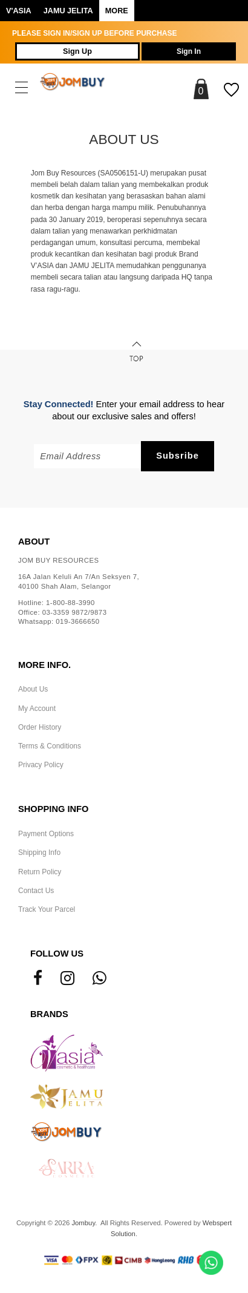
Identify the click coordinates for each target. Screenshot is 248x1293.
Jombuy (83, 1222)
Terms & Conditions (49, 746)
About (34, 541)
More (116, 11)
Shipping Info (39, 852)
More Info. (44, 665)
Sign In (189, 51)
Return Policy (39, 872)
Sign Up (77, 51)
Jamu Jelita (68, 11)
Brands (49, 1014)
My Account (37, 708)
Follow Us (56, 953)
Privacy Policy (41, 765)
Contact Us (36, 890)
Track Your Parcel (46, 909)
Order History (39, 727)
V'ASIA (18, 11)
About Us (33, 689)
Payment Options (46, 834)
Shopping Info (53, 809)
